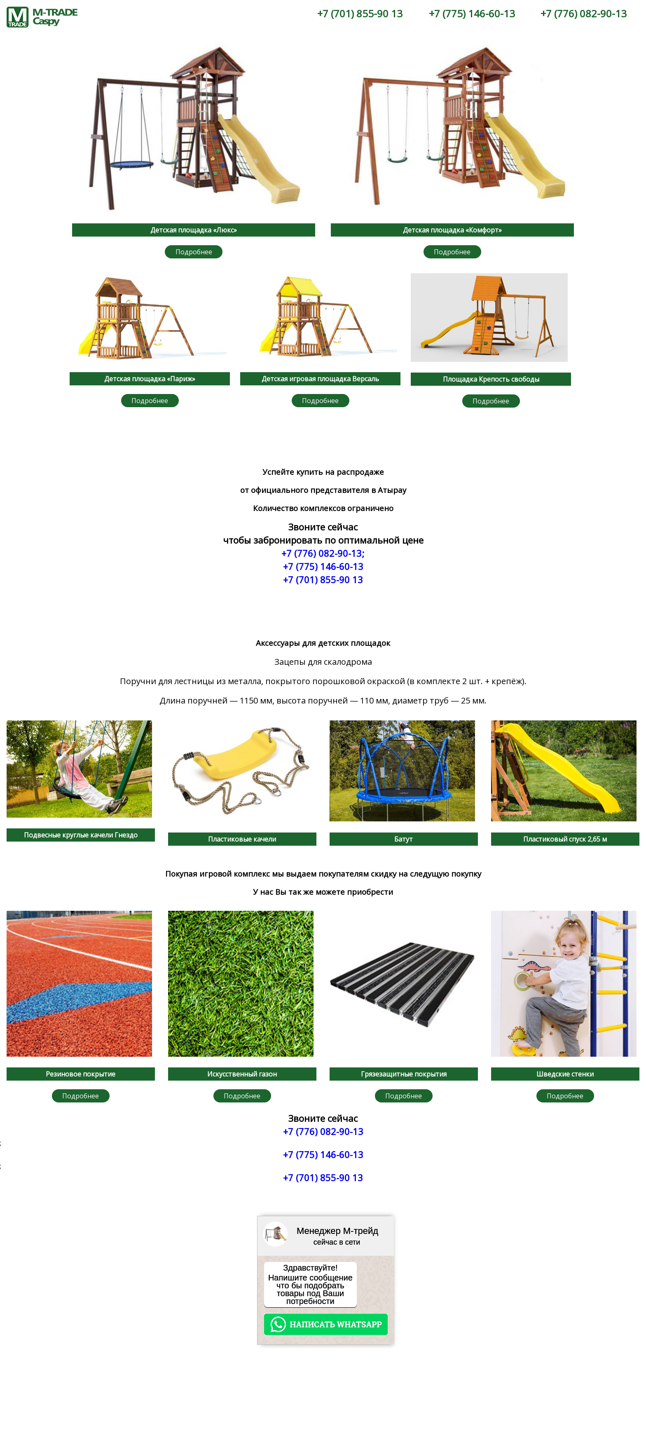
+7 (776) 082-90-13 (584, 13)
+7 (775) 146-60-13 (472, 13)
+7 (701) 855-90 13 (360, 13)
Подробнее (194, 251)
